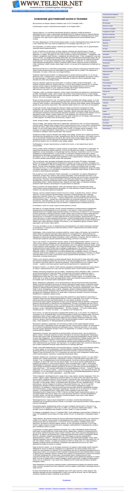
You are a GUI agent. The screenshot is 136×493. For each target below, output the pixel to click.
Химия (104, 111)
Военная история (108, 26)
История (105, 48)
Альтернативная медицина (110, 14)
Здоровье (105, 43)
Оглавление (67, 480)
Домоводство (106, 40)
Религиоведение (107, 83)
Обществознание (108, 71)
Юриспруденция (107, 125)
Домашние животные (109, 37)
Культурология (107, 57)
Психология (106, 80)
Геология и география (109, 28)
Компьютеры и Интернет (110, 51)
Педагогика (106, 74)
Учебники (105, 103)
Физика (105, 105)
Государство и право (109, 31)
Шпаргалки (106, 120)
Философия (106, 108)
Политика (105, 77)
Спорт (104, 94)
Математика (106, 63)
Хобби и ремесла (108, 117)
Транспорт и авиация (109, 100)
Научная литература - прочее (111, 68)
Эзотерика (106, 123)
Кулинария (106, 54)
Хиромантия (106, 114)
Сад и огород (106, 85)
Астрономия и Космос (109, 17)
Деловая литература (109, 34)
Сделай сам (106, 91)
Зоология (105, 46)
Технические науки (108, 97)
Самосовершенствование (110, 88)
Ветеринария (106, 23)
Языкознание (106, 128)
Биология (105, 20)
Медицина (106, 66)
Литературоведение (108, 60)
